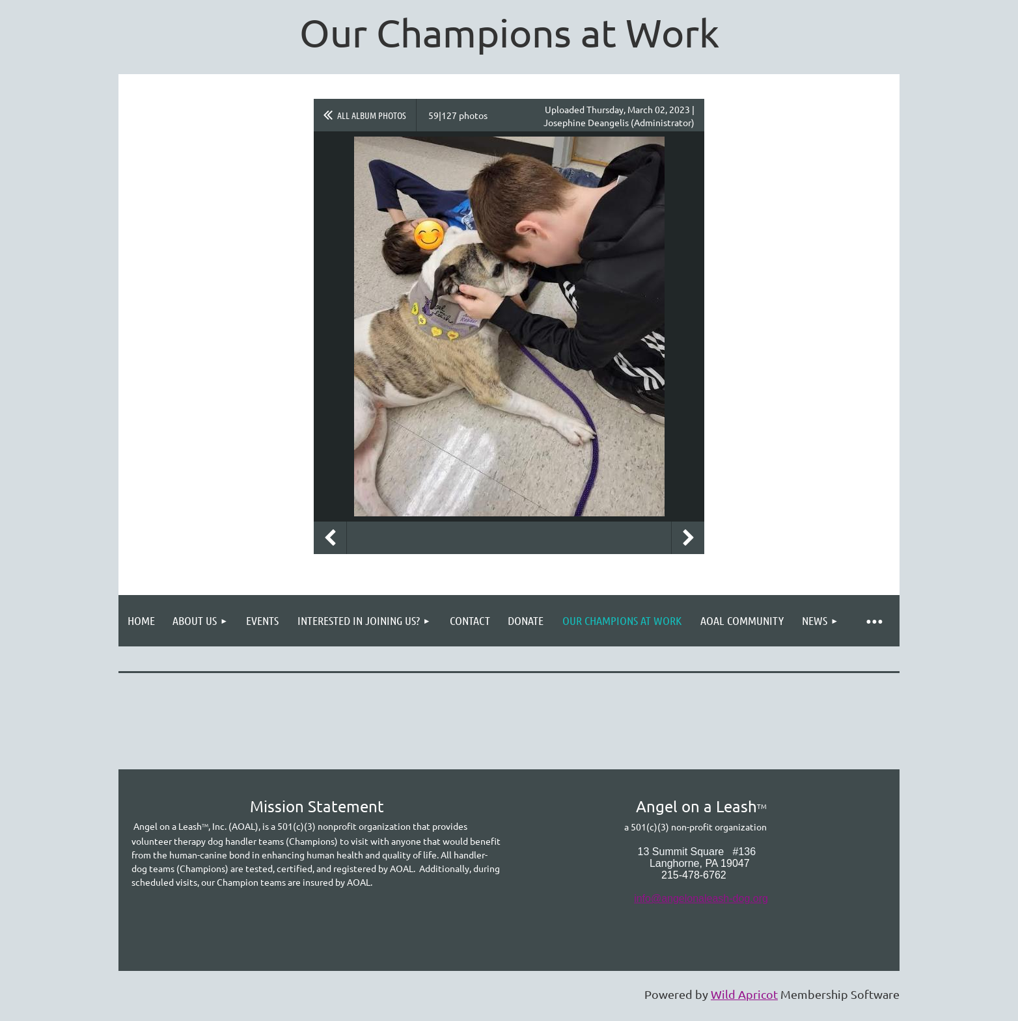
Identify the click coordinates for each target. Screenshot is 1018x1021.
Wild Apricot (744, 994)
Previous (330, 538)
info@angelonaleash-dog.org (701, 898)
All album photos (371, 115)
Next (688, 538)
